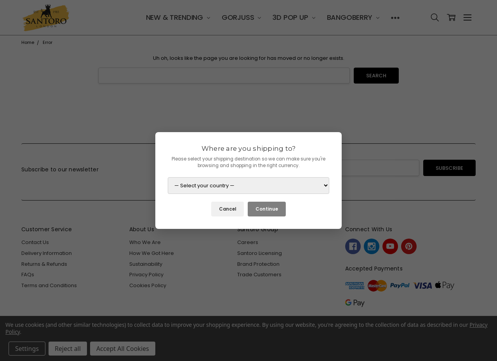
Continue (266, 209)
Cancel (227, 209)
